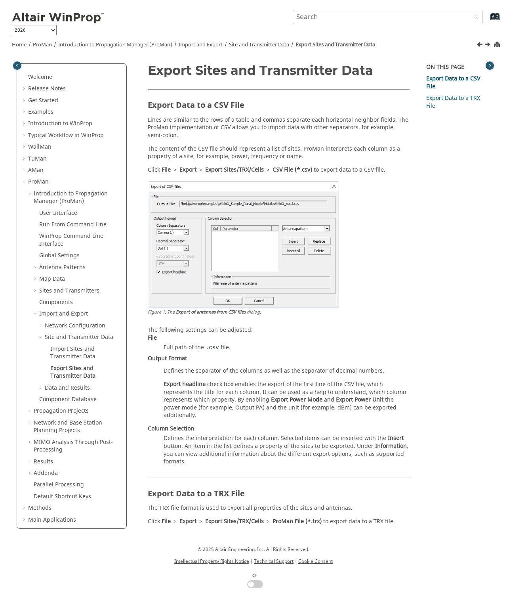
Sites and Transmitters (69, 261)
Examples (40, 82)
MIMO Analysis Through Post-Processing (73, 417)
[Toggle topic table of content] (490, 65)
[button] (25, 71)
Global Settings (59, 226)
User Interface (58, 184)
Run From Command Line (73, 195)
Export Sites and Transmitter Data (335, 44)
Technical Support (274, 561)
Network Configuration (75, 296)
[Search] (474, 17)
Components (56, 273)
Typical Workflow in (66, 106)
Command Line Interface (71, 211)
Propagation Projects (61, 381)
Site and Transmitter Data (259, 44)
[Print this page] (498, 45)
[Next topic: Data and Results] (488, 45)
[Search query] (388, 17)
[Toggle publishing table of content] (17, 65)
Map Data (52, 249)
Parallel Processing (59, 455)
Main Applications (52, 490)
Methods (39, 478)
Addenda (46, 444)
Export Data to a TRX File (453, 102)
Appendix (40, 513)
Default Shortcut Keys (62, 467)
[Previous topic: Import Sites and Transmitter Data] (480, 45)
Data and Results (67, 358)
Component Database (68, 370)
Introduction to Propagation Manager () (115, 44)
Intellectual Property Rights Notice (211, 561)
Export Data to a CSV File (453, 83)
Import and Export (201, 44)
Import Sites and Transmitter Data (72, 324)
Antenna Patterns (62, 238)
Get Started (43, 71)
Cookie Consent (315, 561)
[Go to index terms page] (487, 20)
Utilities (50, 502)
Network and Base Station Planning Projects (68, 397)
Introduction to (60, 94)
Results (43, 432)
